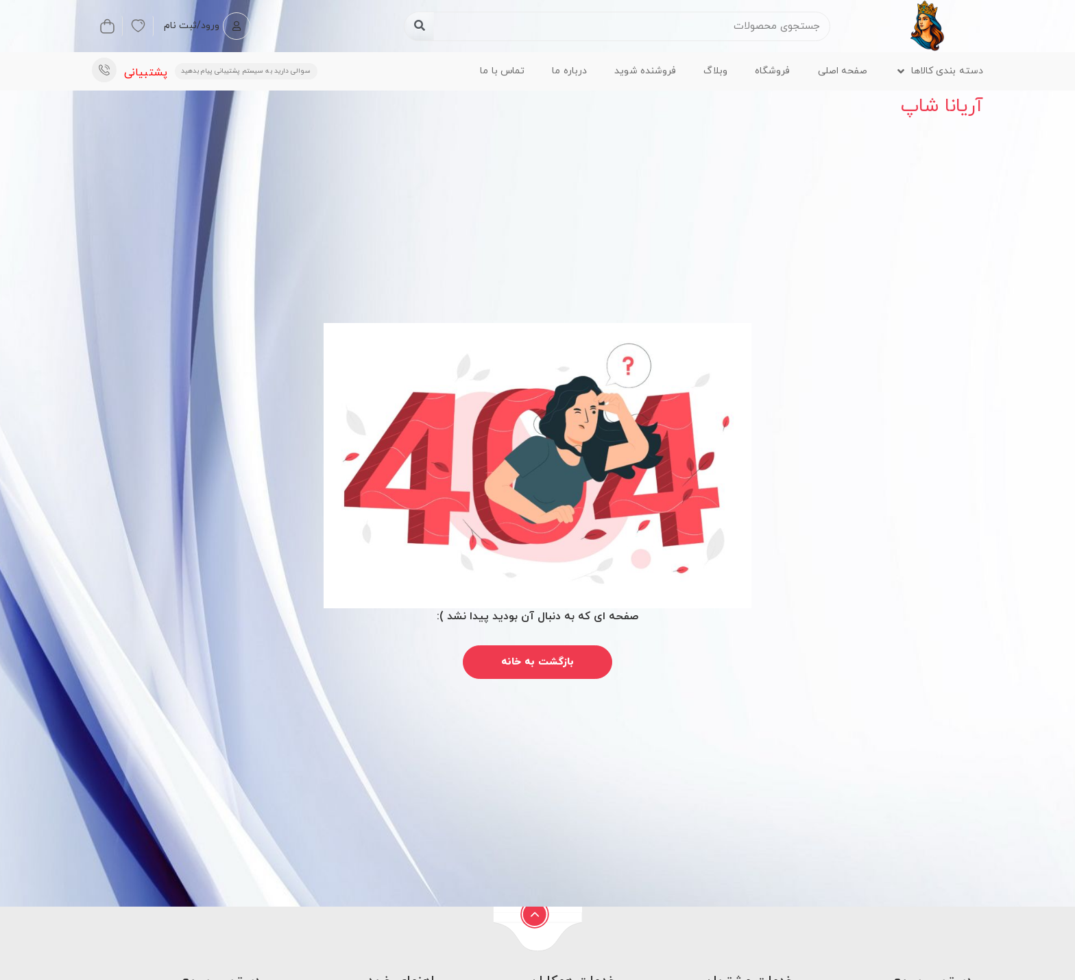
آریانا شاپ (942, 106)
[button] (939, 71)
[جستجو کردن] (419, 26)
